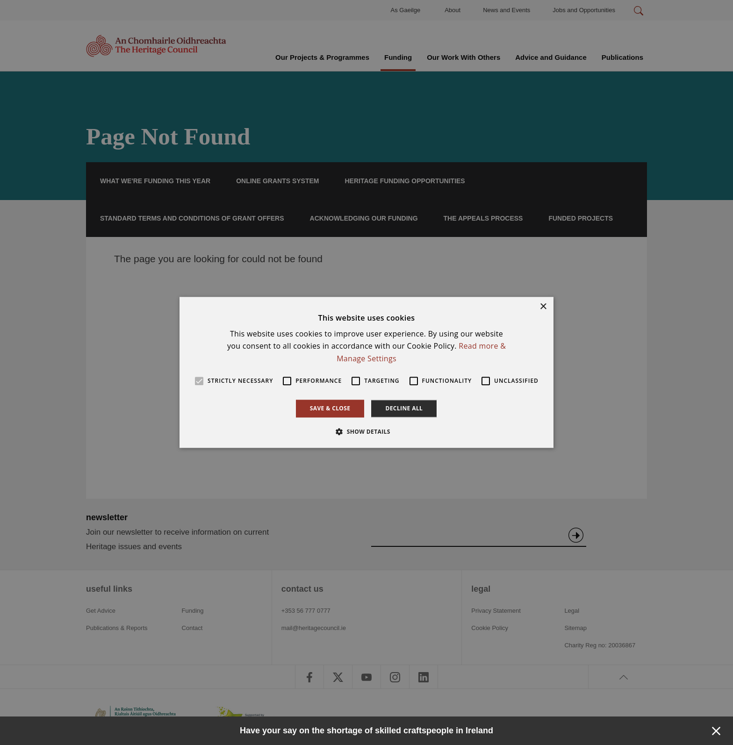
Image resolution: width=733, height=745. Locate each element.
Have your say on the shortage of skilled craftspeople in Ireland (366, 730)
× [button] (542, 306)
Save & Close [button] (330, 408)
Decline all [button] (404, 408)
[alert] (366, 372)
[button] (366, 432)
